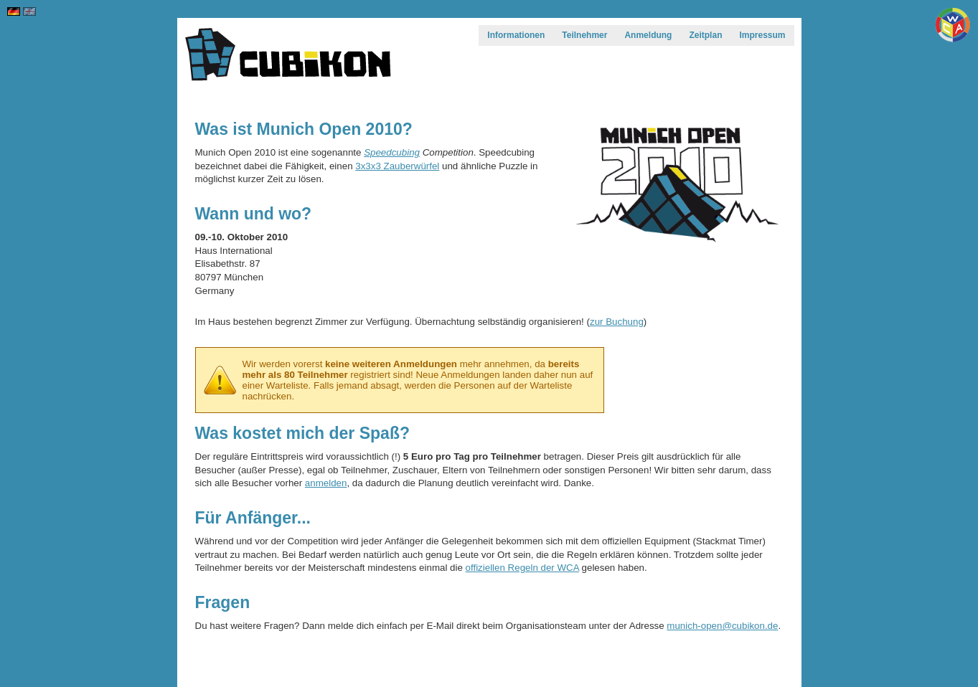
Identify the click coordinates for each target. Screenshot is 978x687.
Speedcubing (392, 152)
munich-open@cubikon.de (722, 625)
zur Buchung (617, 321)
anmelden (326, 483)
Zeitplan (705, 35)
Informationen (516, 35)
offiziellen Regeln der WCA (522, 567)
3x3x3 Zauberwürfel (397, 166)
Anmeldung (648, 35)
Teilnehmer (584, 35)
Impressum (762, 35)
